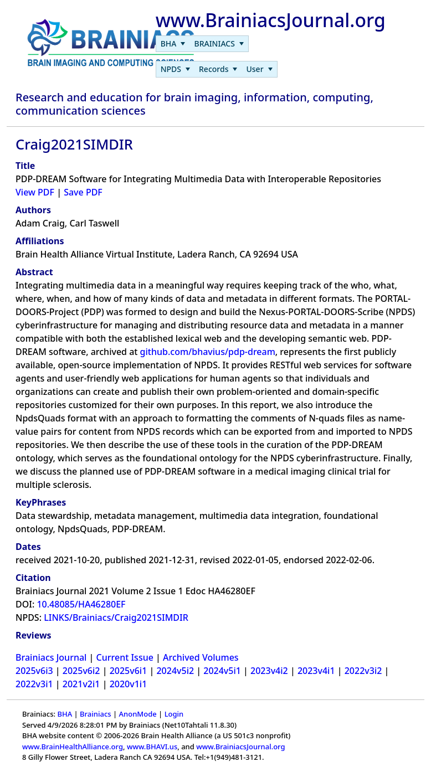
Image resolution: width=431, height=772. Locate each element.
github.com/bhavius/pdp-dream (207, 352)
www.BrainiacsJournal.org (240, 747)
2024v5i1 (222, 671)
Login (174, 714)
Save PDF (83, 192)
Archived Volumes (201, 657)
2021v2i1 (81, 684)
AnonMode (138, 714)
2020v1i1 (128, 684)
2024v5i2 (175, 671)
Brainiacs (95, 714)
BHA (64, 714)
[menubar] (202, 43)
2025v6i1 (128, 671)
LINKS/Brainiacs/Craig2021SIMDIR (116, 617)
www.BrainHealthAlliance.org (72, 747)
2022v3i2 (363, 671)
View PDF (35, 192)
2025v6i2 (81, 671)
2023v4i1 (316, 671)
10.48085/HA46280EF (81, 604)
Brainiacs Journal (51, 657)
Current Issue (124, 657)
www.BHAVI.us (152, 747)
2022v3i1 (34, 684)
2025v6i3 (34, 671)
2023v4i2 (269, 671)
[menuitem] (173, 44)
